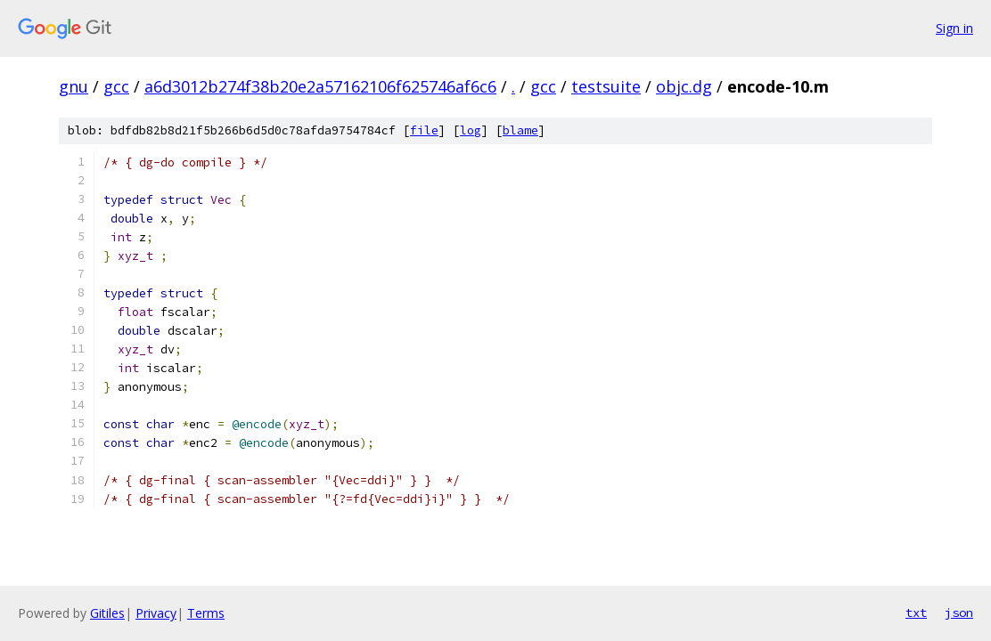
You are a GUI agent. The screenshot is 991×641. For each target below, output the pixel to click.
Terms (206, 612)
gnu (73, 86)
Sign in (954, 28)
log (470, 130)
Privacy (155, 612)
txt (916, 612)
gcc (116, 86)
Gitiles (107, 612)
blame (520, 130)
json (959, 612)
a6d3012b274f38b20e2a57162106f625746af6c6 (320, 86)
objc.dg (684, 86)
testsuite (606, 86)
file (424, 130)
